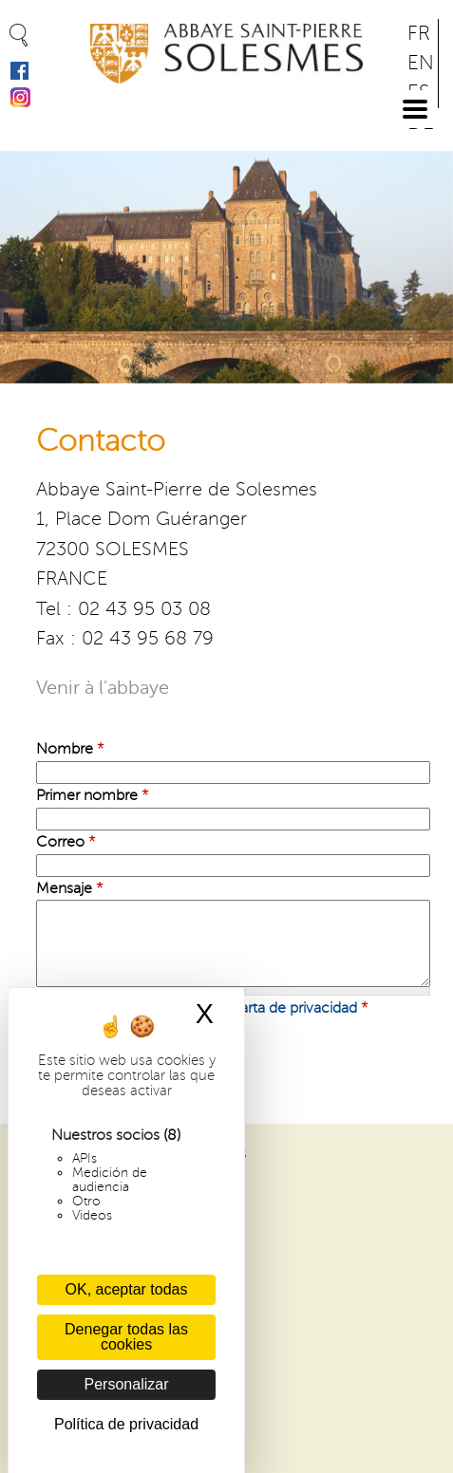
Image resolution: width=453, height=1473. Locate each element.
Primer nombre (92, 795)
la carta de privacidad (287, 1007)
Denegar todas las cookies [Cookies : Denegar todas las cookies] (126, 1336)
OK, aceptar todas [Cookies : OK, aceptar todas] (127, 1289)
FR (418, 34)
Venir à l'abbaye (102, 688)
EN (420, 63)
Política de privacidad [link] (126, 1424)
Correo (66, 841)
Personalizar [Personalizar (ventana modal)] (127, 1384)
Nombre (70, 748)
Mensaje (70, 888)
